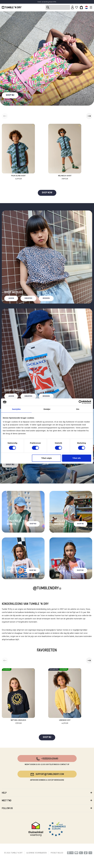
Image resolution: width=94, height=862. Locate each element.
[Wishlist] (76, 7)
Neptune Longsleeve (18, 722)
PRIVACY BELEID (57, 853)
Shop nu (10, 465)
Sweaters (28, 298)
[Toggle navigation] (90, 7)
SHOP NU (10, 95)
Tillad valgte (46, 458)
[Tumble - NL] (12, 7)
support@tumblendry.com (47, 774)
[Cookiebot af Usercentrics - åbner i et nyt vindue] (80, 402)
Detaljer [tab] (47, 409)
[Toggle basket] (81, 7)
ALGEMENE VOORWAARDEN (36, 853)
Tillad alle (76, 458)
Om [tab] (77, 409)
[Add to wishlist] (33, 125)
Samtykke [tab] (16, 409)
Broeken (46, 298)
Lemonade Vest (64, 722)
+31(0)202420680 (47, 759)
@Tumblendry (46, 588)
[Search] (58, 7)
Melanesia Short (64, 177)
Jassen (11, 298)
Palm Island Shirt (18, 177)
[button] (89, 116)
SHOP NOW (47, 193)
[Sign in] (72, 7)
